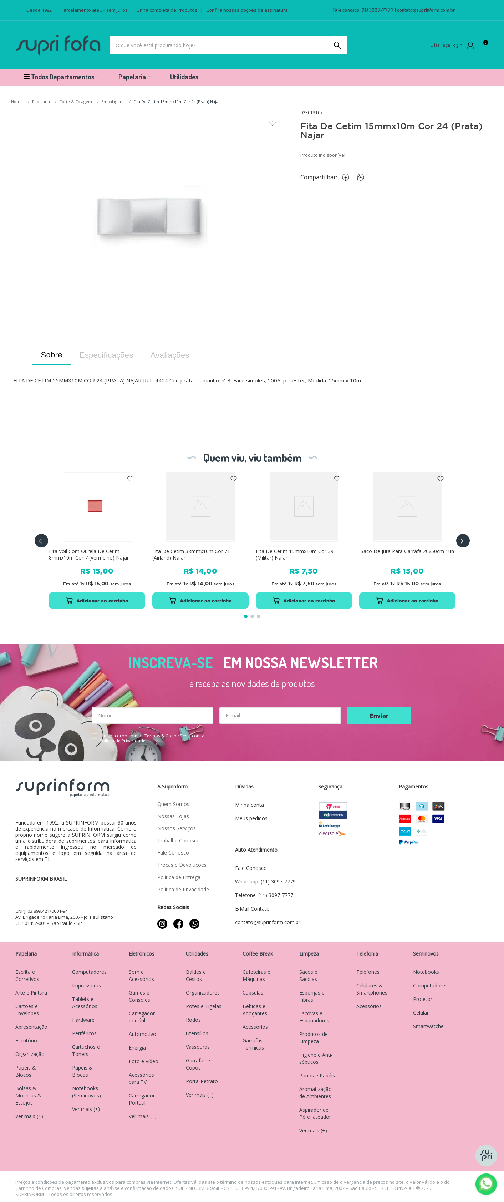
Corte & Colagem (75, 101)
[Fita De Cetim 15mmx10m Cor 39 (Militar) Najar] (303, 540)
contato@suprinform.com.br (426, 10)
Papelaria (41, 101)
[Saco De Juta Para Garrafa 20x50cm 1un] (407, 540)
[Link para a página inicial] (17, 102)
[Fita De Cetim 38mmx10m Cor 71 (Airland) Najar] (200, 540)
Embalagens (112, 101)
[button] (41, 540)
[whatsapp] (364, 177)
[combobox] (228, 45)
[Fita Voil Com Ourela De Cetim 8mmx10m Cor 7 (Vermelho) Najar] (96, 540)
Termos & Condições (165, 736)
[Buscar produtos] (337, 43)
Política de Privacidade (123, 741)
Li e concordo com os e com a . (152, 738)
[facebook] (347, 177)
